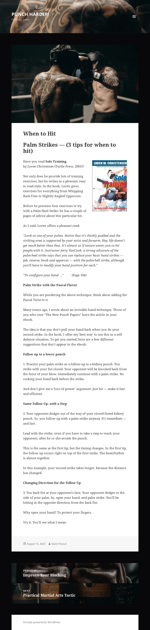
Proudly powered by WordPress (41, 622)
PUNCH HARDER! (30, 14)
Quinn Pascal (59, 544)
